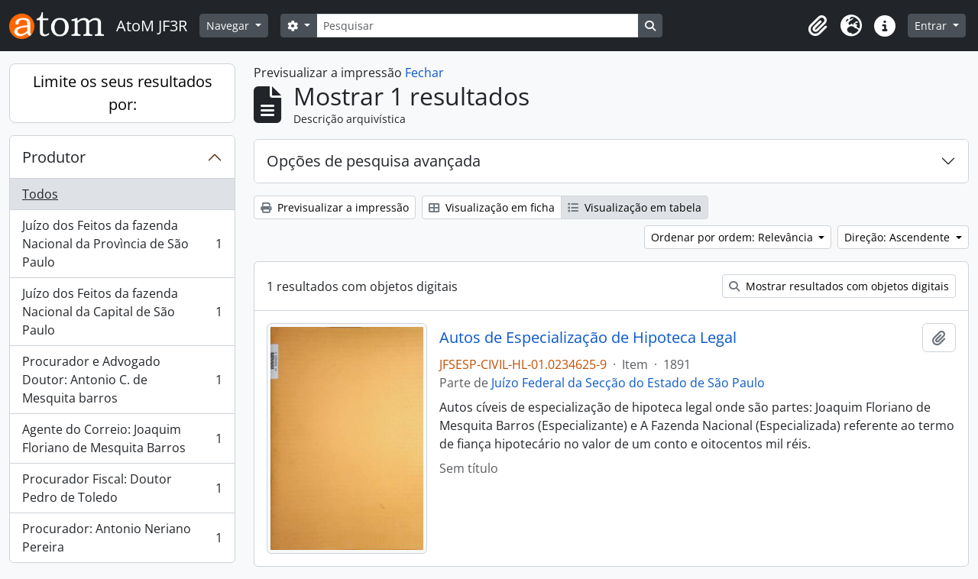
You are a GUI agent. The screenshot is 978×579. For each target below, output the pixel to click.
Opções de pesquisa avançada (374, 160)
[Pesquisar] (477, 25)
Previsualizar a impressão (335, 207)
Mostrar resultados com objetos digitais (839, 286)
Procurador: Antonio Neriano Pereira (121, 537)
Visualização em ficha (492, 207)
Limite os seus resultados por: (122, 93)
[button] (817, 26)
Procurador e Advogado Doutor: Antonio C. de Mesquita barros (121, 379)
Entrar (932, 25)
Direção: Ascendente (898, 237)
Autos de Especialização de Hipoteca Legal (588, 337)
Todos (40, 194)
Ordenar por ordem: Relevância (733, 237)
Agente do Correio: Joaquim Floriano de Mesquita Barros (121, 438)
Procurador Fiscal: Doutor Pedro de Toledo (121, 488)
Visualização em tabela (634, 207)
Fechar (424, 72)
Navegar (229, 25)
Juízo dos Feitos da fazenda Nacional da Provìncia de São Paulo (121, 243)
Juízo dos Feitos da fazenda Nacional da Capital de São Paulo (121, 311)
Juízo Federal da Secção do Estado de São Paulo (628, 382)
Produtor (54, 157)
